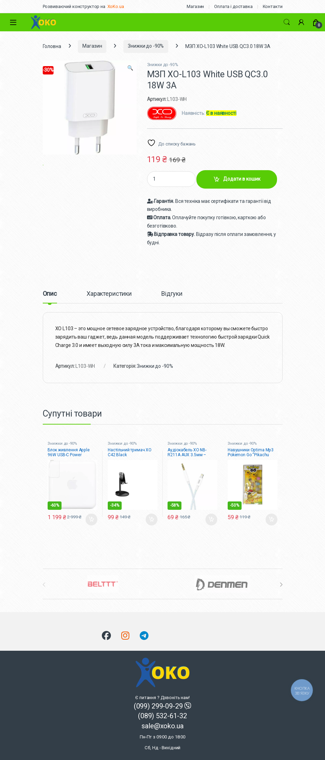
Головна (52, 46)
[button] (130, 68)
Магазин (195, 6)
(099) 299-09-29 (159, 706)
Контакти (273, 6)
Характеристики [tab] (109, 294)
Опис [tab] (50, 294)
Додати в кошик (241, 179)
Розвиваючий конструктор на (74, 6)
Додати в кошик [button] (91, 519)
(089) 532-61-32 (162, 716)
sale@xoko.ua (162, 736)
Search (287, 22)
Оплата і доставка (233, 6)
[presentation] (281, 584)
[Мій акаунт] (301, 22)
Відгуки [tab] (171, 294)
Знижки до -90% (146, 46)
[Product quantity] (171, 179)
